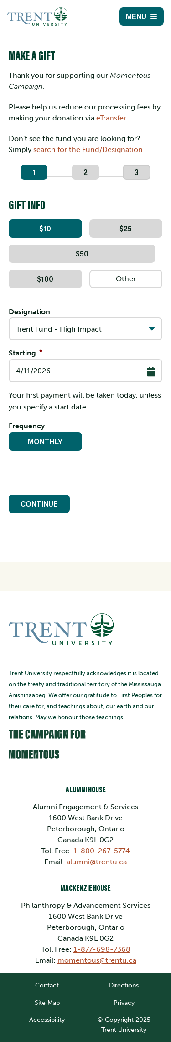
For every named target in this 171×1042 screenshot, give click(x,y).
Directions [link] (124, 985)
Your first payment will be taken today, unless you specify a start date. (85, 401)
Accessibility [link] (47, 1019)
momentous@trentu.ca (96, 960)
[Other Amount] (126, 279)
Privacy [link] (124, 1002)
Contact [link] (47, 985)
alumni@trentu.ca (97, 861)
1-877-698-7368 (101, 949)
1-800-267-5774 (101, 850)
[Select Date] (151, 371)
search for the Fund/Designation (88, 149)
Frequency (27, 425)
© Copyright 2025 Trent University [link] (124, 1024)
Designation (29, 311)
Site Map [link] (47, 1002)
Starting (22, 353)
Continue (39, 503)
